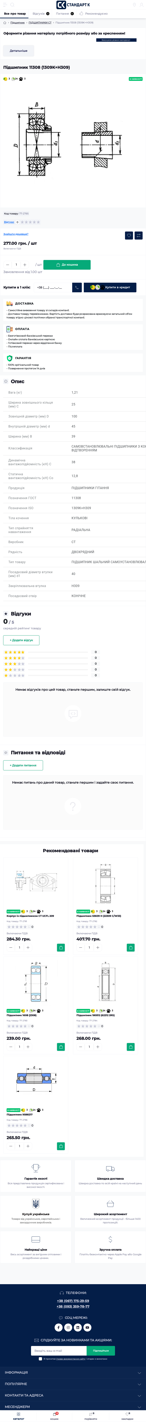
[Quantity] (16, 265)
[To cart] (61, 948)
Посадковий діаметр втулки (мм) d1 (30, 574)
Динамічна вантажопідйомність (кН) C (29, 462)
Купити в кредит (110, 287)
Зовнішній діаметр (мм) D (28, 416)
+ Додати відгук (21, 640)
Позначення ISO (20, 508)
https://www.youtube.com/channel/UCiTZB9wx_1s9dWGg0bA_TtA (87, 1327)
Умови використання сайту (70, 1359)
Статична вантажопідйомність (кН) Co (30, 476)
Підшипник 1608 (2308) (21, 1015)
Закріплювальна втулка (27, 586)
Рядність (15, 552)
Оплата (22, 329)
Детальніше (18, 51)
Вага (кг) (15, 392)
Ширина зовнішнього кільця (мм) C (30, 404)
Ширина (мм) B (20, 436)
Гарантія (23, 358)
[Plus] (25, 265)
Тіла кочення (18, 518)
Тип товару (17, 562)
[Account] (142, 5)
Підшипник (17, 22)
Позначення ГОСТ (22, 498)
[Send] (77, 287)
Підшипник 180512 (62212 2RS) (95, 1015)
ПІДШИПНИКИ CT (40, 22)
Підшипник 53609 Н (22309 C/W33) (98, 915)
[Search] (12, 5)
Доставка (24, 303)
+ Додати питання (23, 765)
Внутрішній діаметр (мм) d (29, 426)
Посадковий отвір (22, 596)
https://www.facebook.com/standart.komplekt (59, 1327)
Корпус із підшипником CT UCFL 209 (30, 915)
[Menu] (5, 5)
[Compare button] (139, 236)
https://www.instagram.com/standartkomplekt (68, 1327)
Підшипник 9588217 (19, 1114)
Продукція (16, 488)
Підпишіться (101, 1350)
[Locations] (134, 5)
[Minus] (8, 265)
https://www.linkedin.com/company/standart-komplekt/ (77, 1327)
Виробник (16, 542)
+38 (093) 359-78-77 (73, 1306)
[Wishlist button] (129, 236)
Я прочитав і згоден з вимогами (75, 1359)
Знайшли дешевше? (15, 234)
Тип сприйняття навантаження (20, 530)
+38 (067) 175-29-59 (73, 1301)
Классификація (20, 448)
